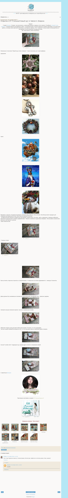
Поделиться (4, 449)
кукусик (8, 464)
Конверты (15, 441)
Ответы (6, 462)
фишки (34, 432)
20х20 (15, 432)
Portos (5, 456)
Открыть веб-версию (30, 494)
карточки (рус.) (24, 441)
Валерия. (9, 25)
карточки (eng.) (34, 441)
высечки (24, 432)
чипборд (43, 432)
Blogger (33, 496)
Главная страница (30, 492)
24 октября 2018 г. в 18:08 (16, 464)
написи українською (5, 442)
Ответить (6, 460)
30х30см (5, 432)
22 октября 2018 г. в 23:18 (12, 456)
